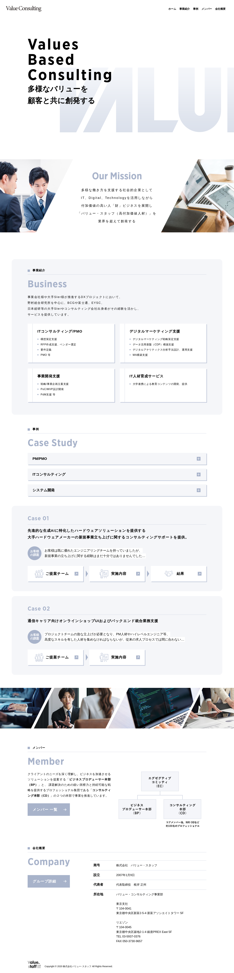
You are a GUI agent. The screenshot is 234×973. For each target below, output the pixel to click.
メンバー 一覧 (49, 810)
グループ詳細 (49, 881)
